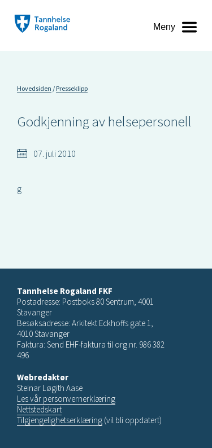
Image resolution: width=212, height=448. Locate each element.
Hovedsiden (34, 88)
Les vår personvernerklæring (66, 398)
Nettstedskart (39, 409)
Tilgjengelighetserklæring (59, 420)
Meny (164, 27)
